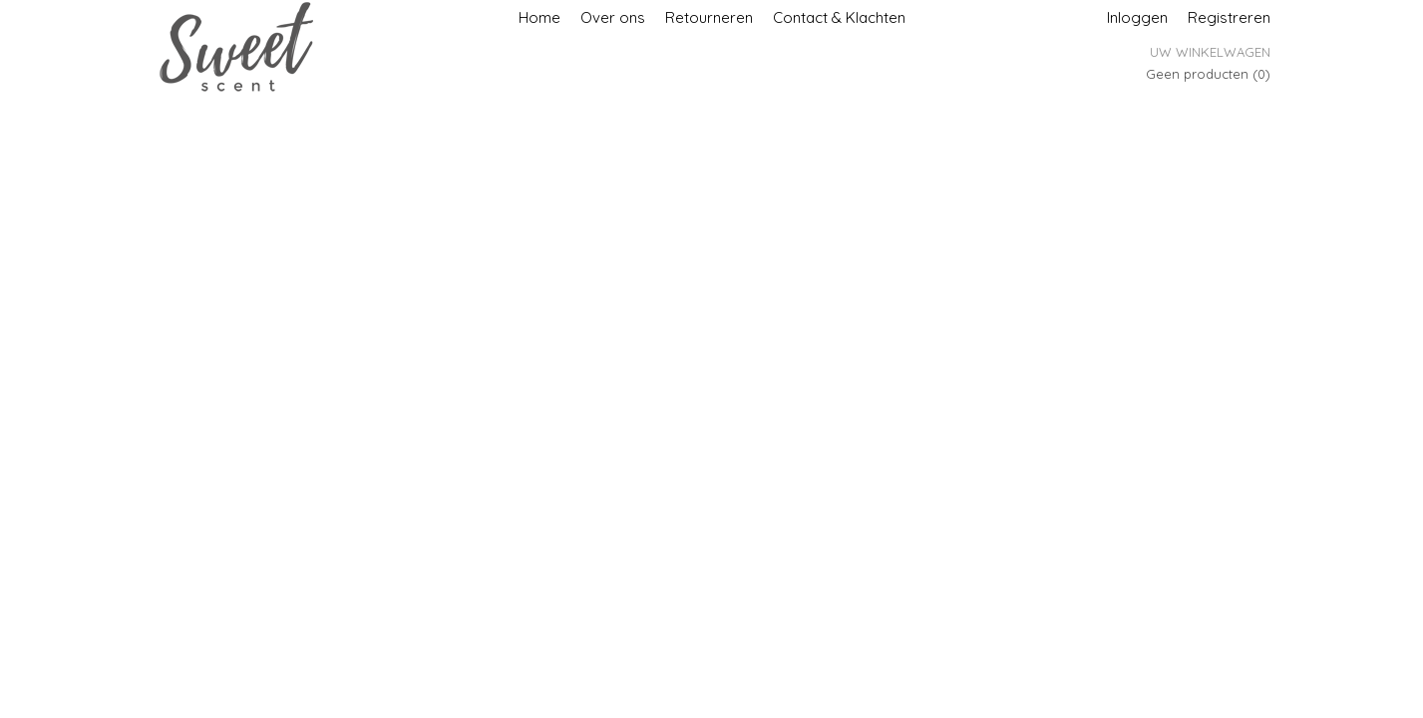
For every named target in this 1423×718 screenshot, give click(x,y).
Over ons (612, 17)
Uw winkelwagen (1210, 52)
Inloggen (1137, 17)
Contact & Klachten (839, 17)
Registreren (1229, 17)
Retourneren (709, 17)
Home (539, 17)
